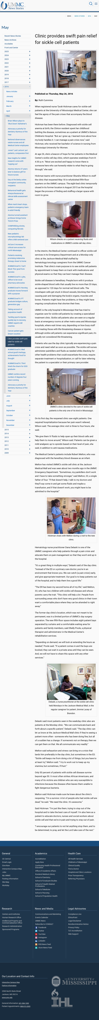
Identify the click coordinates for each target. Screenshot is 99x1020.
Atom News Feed (43, 945)
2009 (7, 450)
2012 (7, 438)
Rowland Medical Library (45, 871)
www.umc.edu (7, 995)
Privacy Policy (73, 925)
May (8, 113)
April (8, 108)
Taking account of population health (15, 308)
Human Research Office (11, 915)
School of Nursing (42, 890)
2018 (7, 76)
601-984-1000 (24, 1000)
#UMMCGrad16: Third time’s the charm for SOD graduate (17, 363)
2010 (7, 446)
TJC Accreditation (75, 928)
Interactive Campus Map (12, 866)
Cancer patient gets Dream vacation (15, 329)
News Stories (42, 4)
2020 (7, 68)
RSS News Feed (43, 942)
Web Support (73, 931)
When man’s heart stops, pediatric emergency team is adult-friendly (18, 204)
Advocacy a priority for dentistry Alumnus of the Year (17, 129)
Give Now (6, 863)
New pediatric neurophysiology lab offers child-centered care (18, 234)
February (10, 98)
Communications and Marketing (48, 911)
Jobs (4, 869)
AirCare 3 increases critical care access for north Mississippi (17, 245)
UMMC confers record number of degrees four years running (17, 374)
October (9, 413)
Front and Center (11, 45)
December (10, 422)
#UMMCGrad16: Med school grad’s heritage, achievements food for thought (17, 351)
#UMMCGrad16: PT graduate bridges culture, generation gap (18, 299)
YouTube (40, 931)
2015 (7, 427)
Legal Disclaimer (74, 918)
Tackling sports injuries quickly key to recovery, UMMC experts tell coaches (17, 318)
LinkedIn (40, 938)
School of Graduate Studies (46, 878)
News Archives (10, 37)
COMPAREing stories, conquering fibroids (16, 224)
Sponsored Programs (10, 927)
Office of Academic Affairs (45, 868)
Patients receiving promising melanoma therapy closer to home (17, 255)
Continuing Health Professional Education (47, 864)
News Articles (11, 89)
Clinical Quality (74, 863)
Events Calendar (41, 915)
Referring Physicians (76, 876)
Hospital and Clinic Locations (79, 869)
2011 (7, 442)
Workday (5, 883)
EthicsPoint (72, 915)
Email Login (6, 859)
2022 (7, 60)
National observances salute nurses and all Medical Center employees (18, 140)
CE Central (6, 856)
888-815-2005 (25, 1003)
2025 (7, 49)
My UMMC (6, 873)
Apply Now (39, 859)
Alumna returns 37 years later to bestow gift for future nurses (17, 169)
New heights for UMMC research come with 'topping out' (17, 158)
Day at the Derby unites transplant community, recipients (17, 180)
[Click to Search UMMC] (90, 3)
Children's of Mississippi (77, 859)
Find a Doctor (73, 866)
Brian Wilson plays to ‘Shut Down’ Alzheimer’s (17, 119)
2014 (7, 431)
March (8, 103)
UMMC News (40, 918)
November (10, 417)
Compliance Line (74, 911)
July (8, 398)
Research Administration (12, 923)
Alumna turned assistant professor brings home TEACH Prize (18, 215)
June (8, 393)
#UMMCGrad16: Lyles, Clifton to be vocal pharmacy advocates (17, 277)
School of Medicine (42, 887)
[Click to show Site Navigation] (96, 3)
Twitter (39, 928)
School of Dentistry (42, 875)
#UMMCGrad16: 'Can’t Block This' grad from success (17, 266)
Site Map (5, 879)
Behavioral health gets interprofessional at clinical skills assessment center (18, 192)
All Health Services (75, 856)
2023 (7, 56)
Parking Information (10, 876)
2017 (7, 79)
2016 (89, 13)
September (10, 408)
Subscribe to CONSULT (44, 921)
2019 (7, 72)
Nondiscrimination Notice (78, 921)
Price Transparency (76, 873)
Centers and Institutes (11, 911)
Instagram (41, 935)
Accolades (9, 41)
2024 (7, 52)
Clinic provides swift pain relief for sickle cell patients (18, 339)
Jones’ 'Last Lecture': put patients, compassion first (18, 149)
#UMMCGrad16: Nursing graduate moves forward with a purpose (18, 288)
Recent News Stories (13, 33)
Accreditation (40, 856)
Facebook (40, 925)
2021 (7, 64)
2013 (7, 435)
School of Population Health (46, 893)
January (9, 94)
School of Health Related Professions (45, 882)
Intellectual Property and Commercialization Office (12, 919)
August (9, 403)
